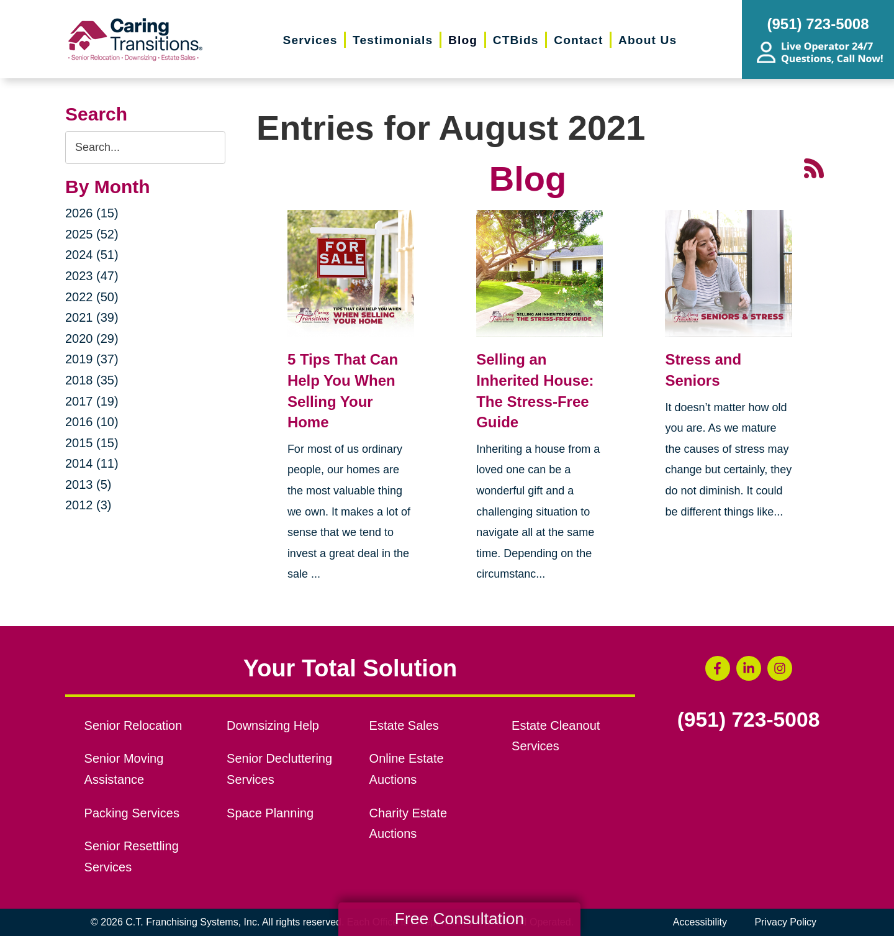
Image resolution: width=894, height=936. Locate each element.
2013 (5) (88, 484)
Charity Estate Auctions (408, 823)
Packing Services (131, 813)
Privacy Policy (785, 922)
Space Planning (270, 813)
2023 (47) (92, 276)
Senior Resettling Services (131, 856)
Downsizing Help (273, 725)
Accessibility (700, 922)
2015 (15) (92, 443)
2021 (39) (92, 317)
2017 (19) (92, 401)
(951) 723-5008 (748, 719)
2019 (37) (92, 359)
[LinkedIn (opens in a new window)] (748, 668)
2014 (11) (92, 463)
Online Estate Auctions (406, 769)
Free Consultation (459, 918)
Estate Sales (404, 725)
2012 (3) (88, 505)
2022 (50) (92, 297)
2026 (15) (92, 213)
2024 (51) (92, 254)
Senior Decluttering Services (279, 769)
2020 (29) (92, 338)
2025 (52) (92, 234)
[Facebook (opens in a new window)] (717, 668)
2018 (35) (92, 380)
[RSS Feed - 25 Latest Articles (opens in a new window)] (814, 166)
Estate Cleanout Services (556, 736)
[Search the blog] (145, 147)
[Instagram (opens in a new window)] (779, 668)
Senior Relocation (133, 725)
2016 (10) (92, 422)
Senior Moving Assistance (124, 769)
